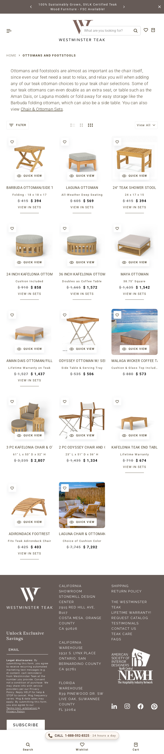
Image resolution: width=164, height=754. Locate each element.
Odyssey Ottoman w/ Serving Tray (82, 361)
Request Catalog (129, 618)
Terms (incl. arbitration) (21, 708)
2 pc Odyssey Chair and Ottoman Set (82, 447)
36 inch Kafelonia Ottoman (82, 274)
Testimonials (125, 623)
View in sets (29, 207)
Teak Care (122, 634)
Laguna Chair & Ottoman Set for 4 (82, 534)
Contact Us (123, 629)
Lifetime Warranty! (131, 613)
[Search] (136, 31)
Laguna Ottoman (82, 188)
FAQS (116, 639)
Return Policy (126, 591)
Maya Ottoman (135, 274)
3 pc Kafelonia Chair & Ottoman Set (29, 447)
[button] (31, 7)
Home (11, 55)
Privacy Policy (15, 711)
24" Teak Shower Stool (134, 188)
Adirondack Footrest (29, 534)
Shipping (120, 586)
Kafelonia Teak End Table (134, 447)
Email (14, 650)
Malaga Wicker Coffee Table (134, 361)
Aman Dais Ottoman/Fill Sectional (29, 361)
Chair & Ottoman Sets (42, 109)
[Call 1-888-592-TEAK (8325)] (82, 736)
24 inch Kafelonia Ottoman (29, 274)
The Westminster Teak (129, 604)
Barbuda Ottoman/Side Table (29, 188)
